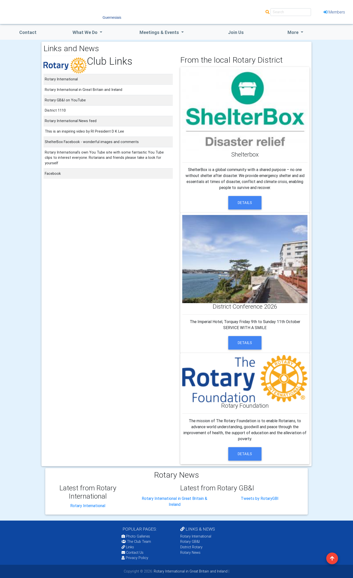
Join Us (236, 32)
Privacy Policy (135, 558)
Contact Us (133, 552)
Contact (27, 32)
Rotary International (87, 505)
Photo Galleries (136, 536)
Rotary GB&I (190, 541)
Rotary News (190, 552)
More (294, 32)
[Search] (290, 12)
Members (334, 11)
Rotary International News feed (70, 121)
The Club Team (136, 541)
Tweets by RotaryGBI (259, 498)
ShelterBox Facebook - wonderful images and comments (92, 142)
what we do (85, 32)
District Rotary (191, 547)
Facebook (53, 173)
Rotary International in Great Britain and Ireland (190, 571)
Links (128, 547)
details (245, 202)
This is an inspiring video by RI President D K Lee (84, 131)
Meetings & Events (160, 32)
